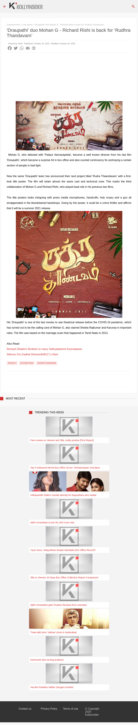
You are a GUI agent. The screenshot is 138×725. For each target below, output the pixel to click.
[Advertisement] (69, 77)
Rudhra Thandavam (46, 363)
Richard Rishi (27, 363)
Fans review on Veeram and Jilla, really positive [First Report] (62, 440)
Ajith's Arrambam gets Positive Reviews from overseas (58, 605)
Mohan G (12, 363)
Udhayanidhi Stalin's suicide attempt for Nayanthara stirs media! (63, 495)
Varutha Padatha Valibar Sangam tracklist (51, 687)
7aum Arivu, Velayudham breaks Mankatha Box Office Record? (63, 550)
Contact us (25, 708)
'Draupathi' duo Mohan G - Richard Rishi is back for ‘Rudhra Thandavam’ (69, 24)
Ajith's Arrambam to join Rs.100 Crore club (52, 522)
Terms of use (70, 708)
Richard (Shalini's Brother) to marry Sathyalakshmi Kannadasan (44, 349)
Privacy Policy (49, 708)
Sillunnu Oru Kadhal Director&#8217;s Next (32, 354)
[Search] (133, 7)
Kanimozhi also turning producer (47, 659)
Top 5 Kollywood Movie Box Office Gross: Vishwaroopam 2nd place (65, 467)
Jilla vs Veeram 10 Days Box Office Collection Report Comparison (64, 577)
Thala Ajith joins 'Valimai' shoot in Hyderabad (53, 632)
